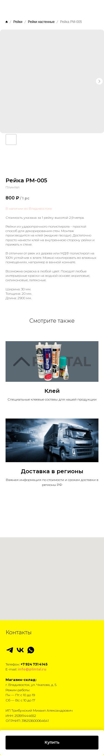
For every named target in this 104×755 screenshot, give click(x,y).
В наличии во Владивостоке (29, 208)
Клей (52, 391)
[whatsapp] (31, 650)
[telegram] (10, 650)
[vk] (20, 650)
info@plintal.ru (32, 669)
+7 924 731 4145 (34, 664)
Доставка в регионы (52, 471)
